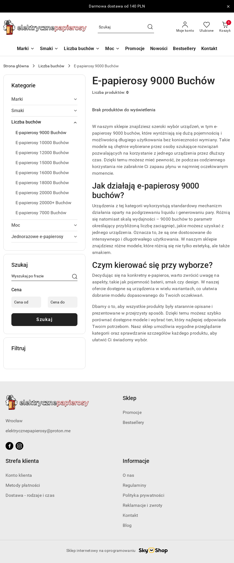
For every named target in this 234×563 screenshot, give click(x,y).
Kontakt (130, 515)
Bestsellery (133, 422)
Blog (127, 525)
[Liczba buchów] (82, 49)
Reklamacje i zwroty (143, 505)
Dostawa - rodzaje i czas (30, 495)
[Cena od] (26, 302)
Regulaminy (135, 485)
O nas (128, 475)
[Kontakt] (209, 49)
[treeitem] (44, 99)
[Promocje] (135, 49)
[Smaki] (49, 49)
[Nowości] (158, 49)
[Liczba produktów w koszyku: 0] (225, 27)
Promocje (132, 412)
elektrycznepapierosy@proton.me (38, 430)
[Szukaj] (74, 277)
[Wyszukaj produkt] (126, 27)
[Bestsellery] (184, 49)
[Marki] (25, 49)
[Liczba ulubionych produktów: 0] (207, 27)
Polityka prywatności (143, 495)
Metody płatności (23, 485)
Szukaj (44, 319)
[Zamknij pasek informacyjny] (228, 6)
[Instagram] (19, 446)
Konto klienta (19, 475)
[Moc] (112, 49)
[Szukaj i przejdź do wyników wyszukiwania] (150, 27)
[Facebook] (9, 446)
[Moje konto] (185, 27)
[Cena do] (62, 302)
